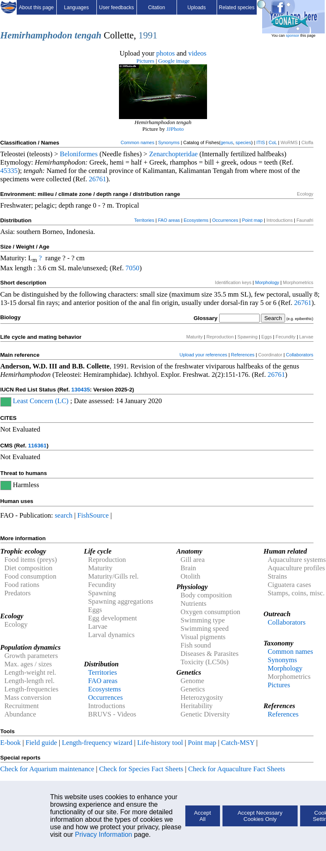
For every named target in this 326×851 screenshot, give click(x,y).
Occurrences (225, 220)
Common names (137, 142)
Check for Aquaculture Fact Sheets (236, 769)
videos (197, 53)
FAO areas (169, 220)
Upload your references (203, 354)
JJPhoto (175, 129)
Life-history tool (160, 743)
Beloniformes (79, 154)
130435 (80, 389)
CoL (272, 142)
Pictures (145, 61)
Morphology (267, 282)
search (64, 515)
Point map (252, 220)
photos (165, 53)
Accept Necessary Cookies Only (260, 816)
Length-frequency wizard (97, 743)
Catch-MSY (238, 743)
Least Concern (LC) (40, 401)
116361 (37, 445)
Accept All (202, 816)
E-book (10, 743)
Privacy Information (103, 834)
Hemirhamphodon (36, 35)
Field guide (41, 743)
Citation (156, 7)
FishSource (93, 515)
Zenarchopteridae (173, 154)
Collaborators (299, 354)
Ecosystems (196, 220)
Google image (174, 61)
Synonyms (168, 142)
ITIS (260, 142)
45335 (9, 171)
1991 (148, 35)
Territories (144, 220)
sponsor (292, 35)
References (242, 354)
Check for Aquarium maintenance (47, 769)
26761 (97, 179)
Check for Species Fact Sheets (141, 769)
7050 (132, 268)
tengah (88, 35)
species (243, 142)
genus (226, 142)
